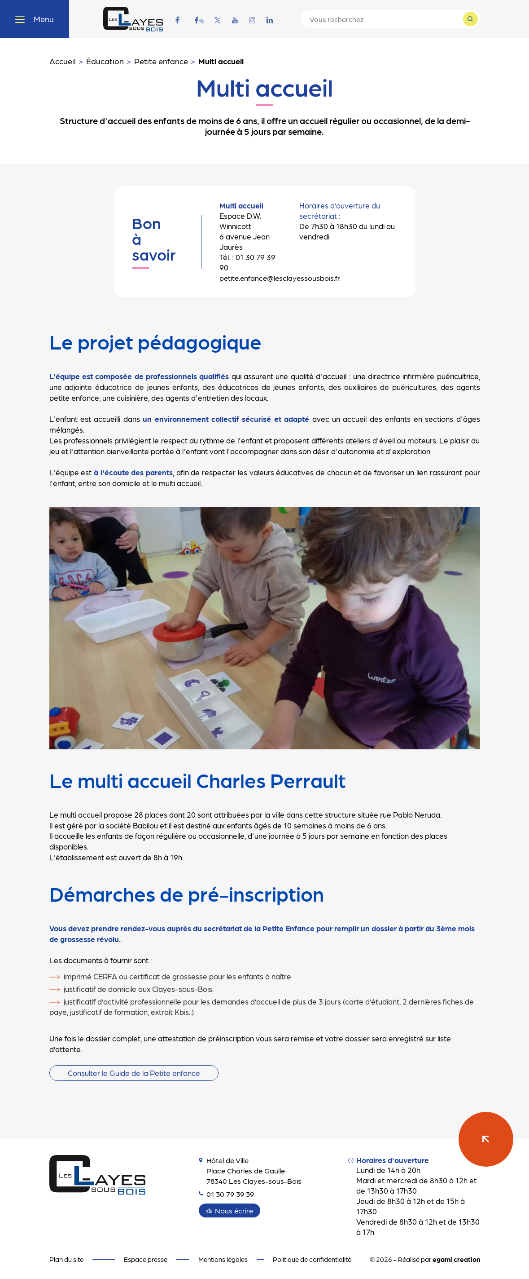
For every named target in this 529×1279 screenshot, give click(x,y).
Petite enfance (161, 61)
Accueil (62, 61)
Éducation (105, 61)
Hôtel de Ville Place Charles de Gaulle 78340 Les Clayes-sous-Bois (251, 1170)
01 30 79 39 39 (228, 1193)
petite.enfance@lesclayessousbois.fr (278, 277)
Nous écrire (234, 1210)
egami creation (456, 1259)
